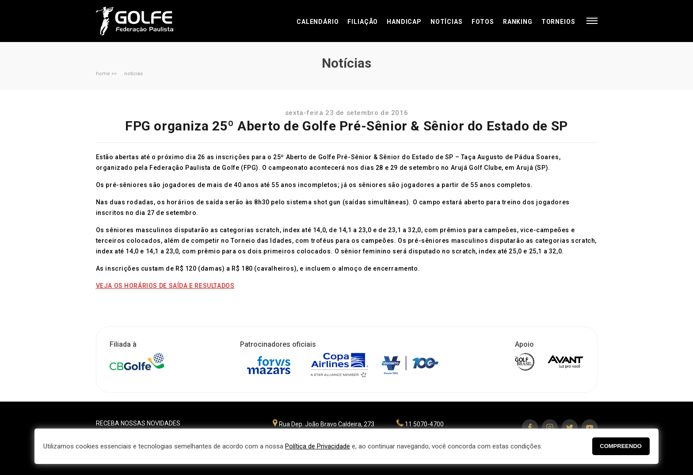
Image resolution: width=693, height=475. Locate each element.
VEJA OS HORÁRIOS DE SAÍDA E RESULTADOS (165, 285)
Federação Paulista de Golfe (143, 21)
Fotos (483, 21)
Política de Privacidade (317, 446)
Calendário (318, 21)
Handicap (404, 21)
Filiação (362, 21)
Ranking (518, 21)
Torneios (558, 21)
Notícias (446, 21)
